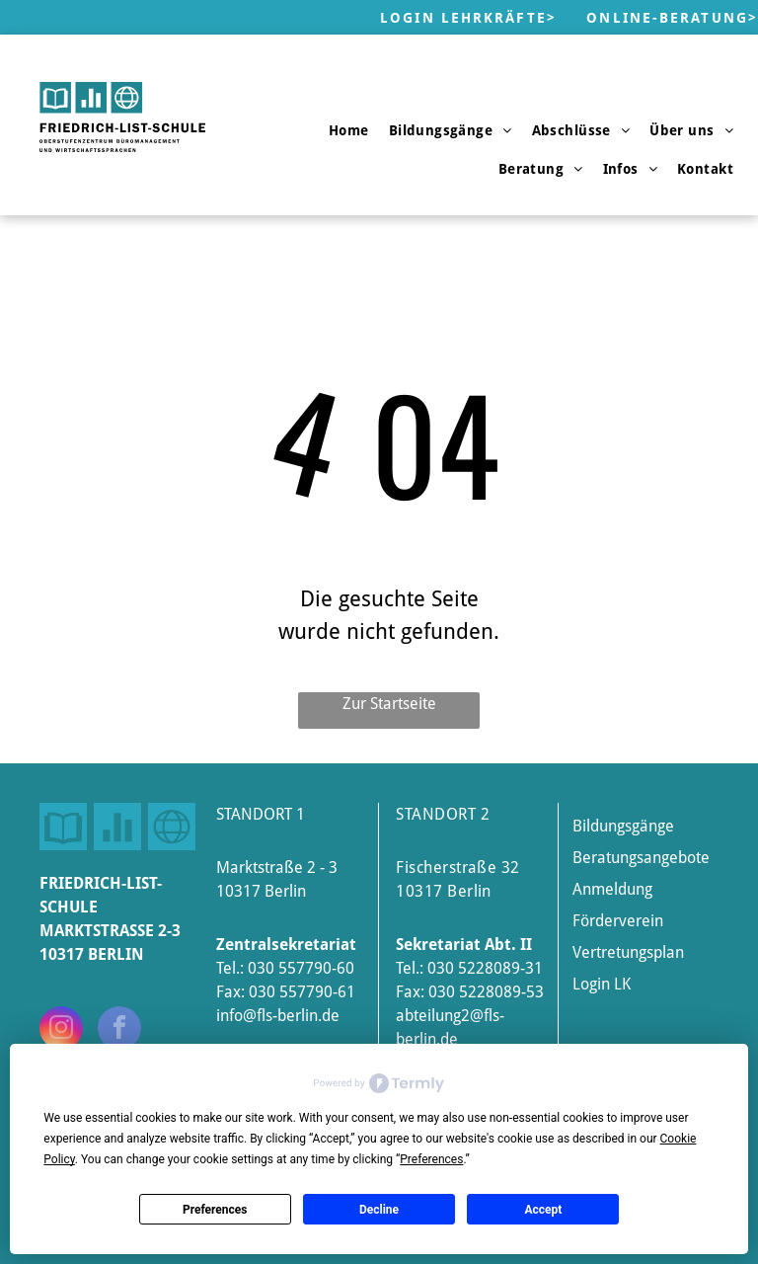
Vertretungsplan (628, 952)
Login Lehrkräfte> (468, 18)
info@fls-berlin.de (278, 1015)
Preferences (215, 1210)
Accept (543, 1210)
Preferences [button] (431, 1159)
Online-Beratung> (672, 18)
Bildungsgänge (623, 826)
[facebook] (119, 1030)
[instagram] (61, 1030)
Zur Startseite (389, 703)
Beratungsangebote (641, 857)
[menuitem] (349, 130)
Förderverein (617, 920)
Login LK (601, 984)
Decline (379, 1210)
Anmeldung (612, 889)
